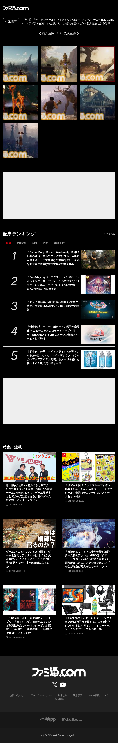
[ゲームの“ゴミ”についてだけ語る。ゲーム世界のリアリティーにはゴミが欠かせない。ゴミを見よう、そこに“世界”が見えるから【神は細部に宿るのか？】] (29, 533)
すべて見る (109, 234)
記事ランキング (19, 233)
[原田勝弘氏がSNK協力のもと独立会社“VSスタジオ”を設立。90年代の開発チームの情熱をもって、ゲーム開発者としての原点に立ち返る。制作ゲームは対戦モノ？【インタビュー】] (29, 467)
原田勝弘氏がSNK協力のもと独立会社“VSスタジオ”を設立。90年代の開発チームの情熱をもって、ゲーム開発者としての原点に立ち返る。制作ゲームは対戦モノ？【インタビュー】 (29, 492)
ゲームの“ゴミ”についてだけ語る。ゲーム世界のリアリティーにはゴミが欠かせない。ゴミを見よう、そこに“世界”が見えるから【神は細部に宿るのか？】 (28, 559)
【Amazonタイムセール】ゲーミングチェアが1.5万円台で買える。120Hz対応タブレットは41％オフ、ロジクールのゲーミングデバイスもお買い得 (88, 624)
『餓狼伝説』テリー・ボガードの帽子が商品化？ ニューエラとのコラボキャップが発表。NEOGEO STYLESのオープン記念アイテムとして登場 (53, 332)
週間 (34, 243)
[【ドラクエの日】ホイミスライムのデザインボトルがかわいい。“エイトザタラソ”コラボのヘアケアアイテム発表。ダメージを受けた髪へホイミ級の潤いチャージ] (98, 359)
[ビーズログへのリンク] (72, 719)
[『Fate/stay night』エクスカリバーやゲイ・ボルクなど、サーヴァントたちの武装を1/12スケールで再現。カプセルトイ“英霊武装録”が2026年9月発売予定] (98, 284)
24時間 (21, 243)
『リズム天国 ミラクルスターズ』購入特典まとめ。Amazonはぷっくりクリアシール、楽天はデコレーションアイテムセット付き (88, 491)
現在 (8, 243)
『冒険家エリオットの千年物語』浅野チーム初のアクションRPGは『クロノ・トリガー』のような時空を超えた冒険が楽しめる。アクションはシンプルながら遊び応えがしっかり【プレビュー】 (87, 559)
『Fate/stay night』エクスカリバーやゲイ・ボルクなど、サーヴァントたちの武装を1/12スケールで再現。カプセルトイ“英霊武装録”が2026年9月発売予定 (53, 283)
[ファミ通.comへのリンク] (16, 8)
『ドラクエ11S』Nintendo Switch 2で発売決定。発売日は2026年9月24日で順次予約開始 (53, 305)
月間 (45, 243)
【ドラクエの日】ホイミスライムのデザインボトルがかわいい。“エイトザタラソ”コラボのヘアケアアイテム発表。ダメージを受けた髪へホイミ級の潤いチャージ (53, 357)
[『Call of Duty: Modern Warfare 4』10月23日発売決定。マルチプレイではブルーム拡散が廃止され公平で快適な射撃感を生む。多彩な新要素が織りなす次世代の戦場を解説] (98, 259)
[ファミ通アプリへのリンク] (47, 719)
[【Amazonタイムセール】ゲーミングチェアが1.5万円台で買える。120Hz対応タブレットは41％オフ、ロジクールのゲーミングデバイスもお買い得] (88, 600)
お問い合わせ (16, 695)
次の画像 (70, 33)
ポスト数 (59, 243)
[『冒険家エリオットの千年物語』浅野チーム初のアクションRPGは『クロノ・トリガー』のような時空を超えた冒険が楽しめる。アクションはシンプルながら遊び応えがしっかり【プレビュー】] (88, 533)
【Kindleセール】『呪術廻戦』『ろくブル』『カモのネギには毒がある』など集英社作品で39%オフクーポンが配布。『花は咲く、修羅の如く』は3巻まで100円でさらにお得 (29, 625)
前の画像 (48, 33)
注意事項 (77, 695)
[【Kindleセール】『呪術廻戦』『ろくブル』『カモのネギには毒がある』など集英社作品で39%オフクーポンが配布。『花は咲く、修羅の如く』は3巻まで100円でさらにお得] (29, 600)
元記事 (10, 22)
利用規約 (62, 695)
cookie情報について (98, 695)
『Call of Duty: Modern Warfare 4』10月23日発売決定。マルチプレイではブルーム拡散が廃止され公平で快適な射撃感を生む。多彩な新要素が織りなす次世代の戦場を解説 (53, 258)
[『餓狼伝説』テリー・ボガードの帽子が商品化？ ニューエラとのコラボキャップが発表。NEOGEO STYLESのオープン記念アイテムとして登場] (98, 334)
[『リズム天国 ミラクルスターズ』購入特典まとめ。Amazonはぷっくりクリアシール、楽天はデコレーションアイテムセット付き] (88, 467)
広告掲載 (59, 698)
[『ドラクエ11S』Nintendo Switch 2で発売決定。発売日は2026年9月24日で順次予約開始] (98, 309)
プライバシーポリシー (41, 695)
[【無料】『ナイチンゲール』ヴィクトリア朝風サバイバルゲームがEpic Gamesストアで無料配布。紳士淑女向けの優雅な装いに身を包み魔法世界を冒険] (20, 64)
